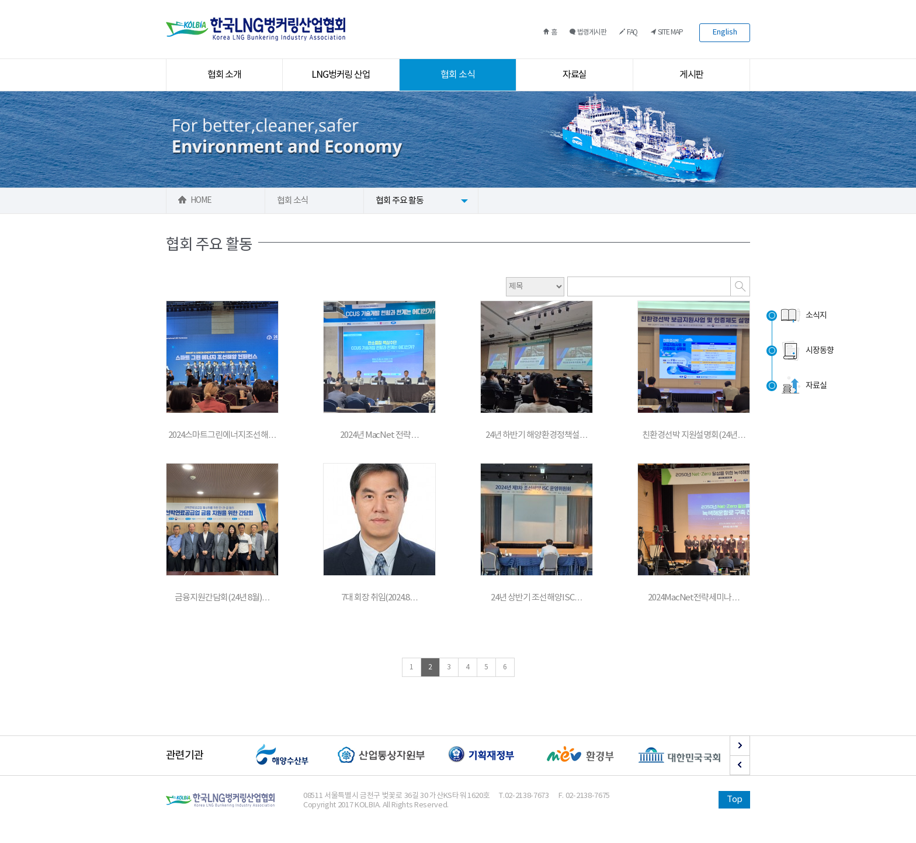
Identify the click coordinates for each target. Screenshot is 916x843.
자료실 (575, 75)
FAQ (628, 32)
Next (740, 745)
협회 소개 (224, 75)
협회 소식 (457, 75)
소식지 (803, 315)
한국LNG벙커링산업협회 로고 (255, 29)
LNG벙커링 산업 (341, 75)
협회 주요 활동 (400, 201)
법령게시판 (588, 32)
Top (734, 799)
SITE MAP (666, 32)
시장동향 (806, 350)
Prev (740, 765)
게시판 (691, 75)
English (725, 32)
